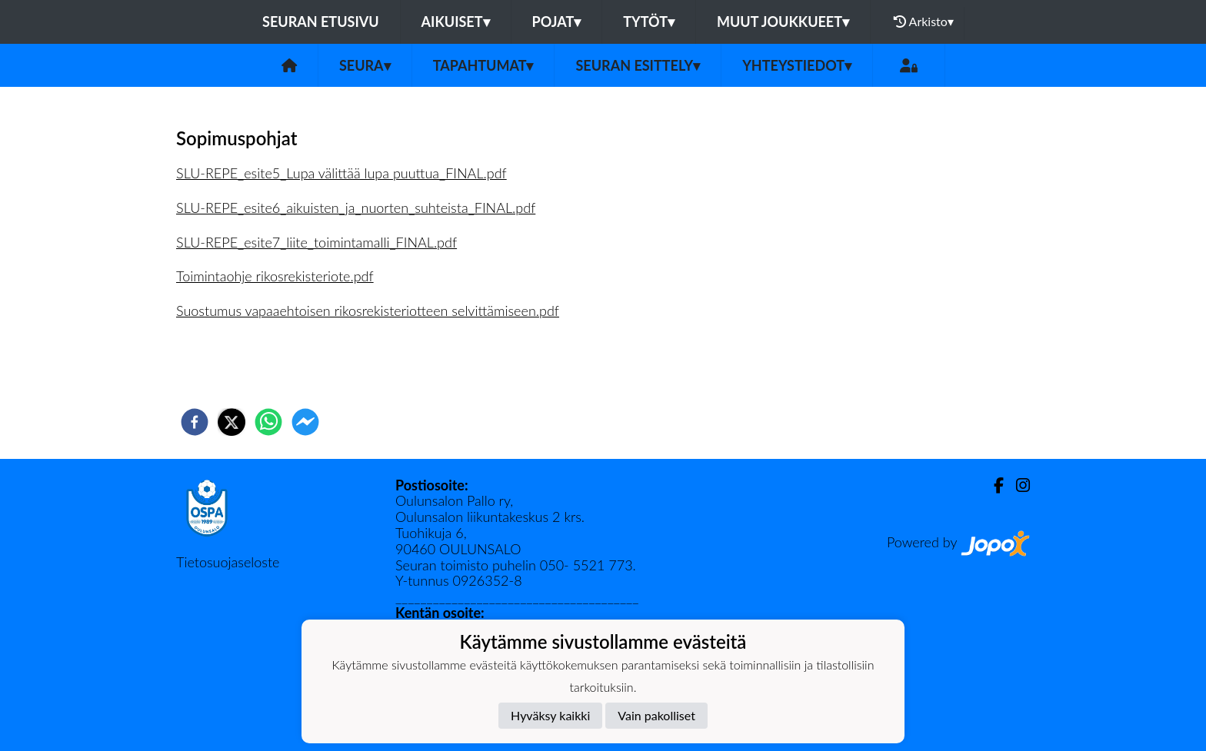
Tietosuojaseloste (227, 561)
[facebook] (194, 422)
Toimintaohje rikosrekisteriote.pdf (275, 276)
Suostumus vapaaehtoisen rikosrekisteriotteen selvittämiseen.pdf (367, 310)
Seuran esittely (637, 65)
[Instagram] (1017, 485)
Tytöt (649, 21)
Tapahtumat (483, 65)
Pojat (556, 21)
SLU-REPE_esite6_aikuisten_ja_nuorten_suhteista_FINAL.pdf (355, 207)
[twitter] (231, 422)
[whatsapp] (268, 422)
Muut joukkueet (783, 21)
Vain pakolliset (656, 715)
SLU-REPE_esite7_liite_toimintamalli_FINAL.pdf (316, 242)
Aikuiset (455, 21)
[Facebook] (992, 485)
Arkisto (924, 21)
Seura (365, 65)
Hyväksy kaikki (550, 715)
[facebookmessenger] (305, 422)
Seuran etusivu (320, 21)
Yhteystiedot (796, 65)
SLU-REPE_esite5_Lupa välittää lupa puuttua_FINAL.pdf (341, 172)
